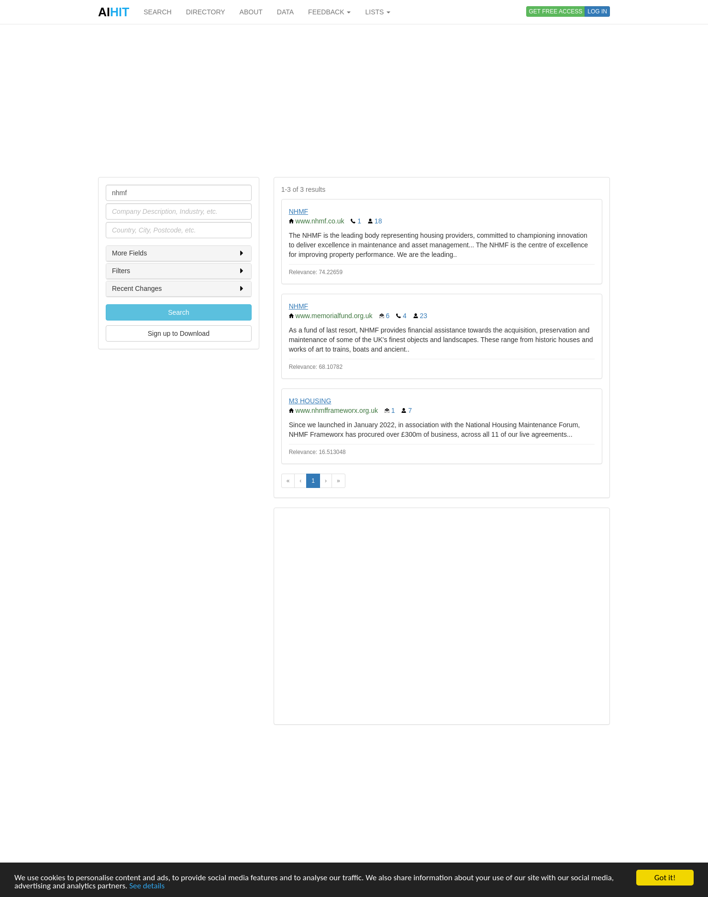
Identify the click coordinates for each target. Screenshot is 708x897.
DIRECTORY (205, 12)
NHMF (298, 211)
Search (178, 312)
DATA (285, 12)
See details (147, 886)
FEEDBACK (329, 12)
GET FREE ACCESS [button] (556, 11)
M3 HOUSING (310, 401)
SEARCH (157, 12)
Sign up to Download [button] (179, 333)
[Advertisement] (354, 100)
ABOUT (251, 12)
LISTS (377, 12)
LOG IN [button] (597, 11)
